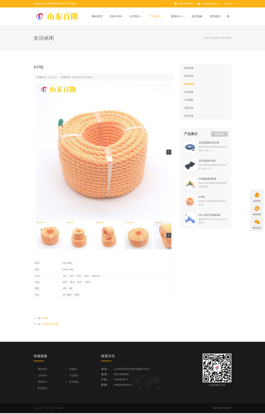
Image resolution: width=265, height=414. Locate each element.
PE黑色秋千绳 (50, 325)
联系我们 (215, 16)
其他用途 (189, 116)
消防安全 (189, 108)
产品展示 (155, 16)
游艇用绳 (189, 68)
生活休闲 (227, 38)
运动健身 (189, 92)
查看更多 (219, 134)
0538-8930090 (121, 375)
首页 (206, 38)
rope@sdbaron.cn (210, 3)
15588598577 (121, 380)
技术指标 (197, 16)
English (227, 3)
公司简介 (134, 16)
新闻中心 (176, 16)
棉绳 (45, 318)
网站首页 (97, 16)
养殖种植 (189, 76)
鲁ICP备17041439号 (222, 409)
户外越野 (189, 100)
